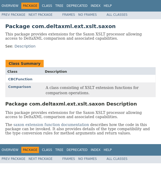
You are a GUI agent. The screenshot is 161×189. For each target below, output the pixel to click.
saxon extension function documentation (51, 125)
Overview (10, 6)
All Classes (117, 15)
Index (96, 6)
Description (25, 46)
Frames (68, 15)
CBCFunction (20, 79)
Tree (59, 6)
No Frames (87, 15)
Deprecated (77, 6)
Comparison (19, 87)
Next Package (41, 15)
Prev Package (14, 15)
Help (108, 6)
